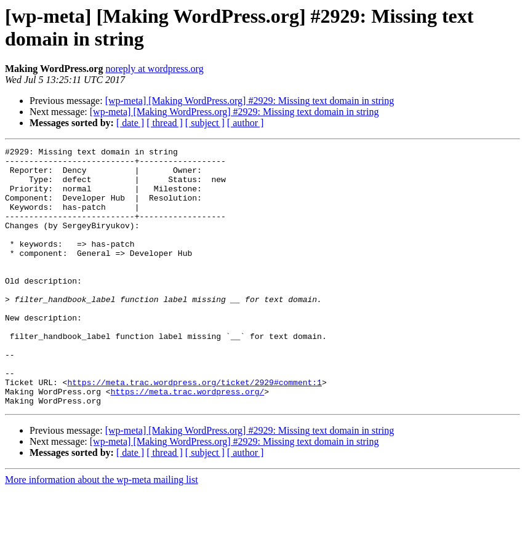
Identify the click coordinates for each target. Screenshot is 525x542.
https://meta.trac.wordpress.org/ (188, 441)
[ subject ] (205, 123)
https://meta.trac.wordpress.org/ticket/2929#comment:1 (194, 430)
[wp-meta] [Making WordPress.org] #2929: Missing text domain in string (250, 100)
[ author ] (245, 123)
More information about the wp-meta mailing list (101, 531)
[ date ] (130, 123)
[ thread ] (164, 123)
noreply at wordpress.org (154, 68)
